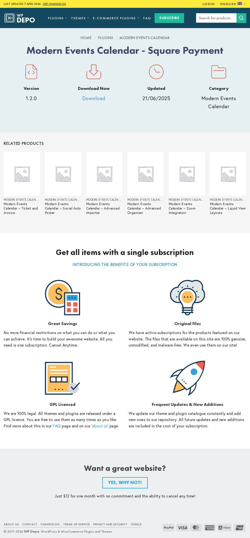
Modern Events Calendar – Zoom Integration (182, 208)
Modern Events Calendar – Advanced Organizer (144, 208)
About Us (11, 524)
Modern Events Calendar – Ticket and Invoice (21, 208)
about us (100, 425)
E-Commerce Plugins (116, 18)
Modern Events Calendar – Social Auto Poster (63, 208)
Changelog (50, 524)
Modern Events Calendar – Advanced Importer (103, 208)
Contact (29, 524)
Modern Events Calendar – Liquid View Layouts (228, 208)
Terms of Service (76, 524)
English (233, 4)
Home (86, 37)
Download (93, 98)
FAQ (147, 18)
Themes (80, 18)
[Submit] (241, 18)
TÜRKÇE (136, 524)
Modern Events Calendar (144, 37)
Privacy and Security (110, 524)
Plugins (58, 18)
